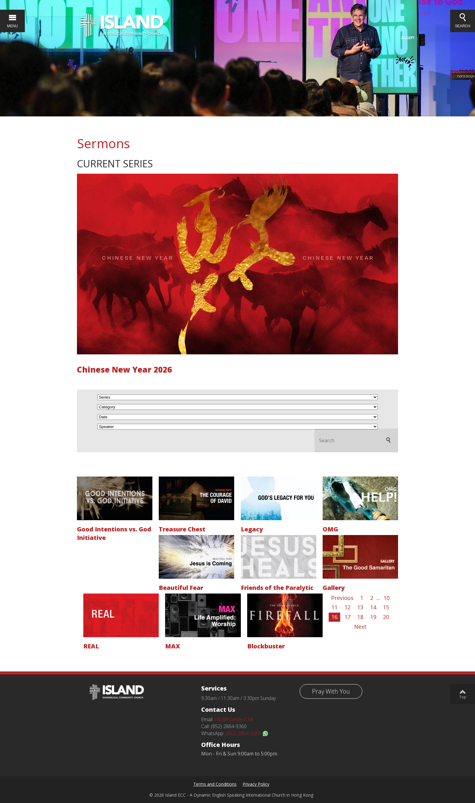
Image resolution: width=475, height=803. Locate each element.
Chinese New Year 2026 (124, 369)
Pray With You (331, 691)
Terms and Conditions (215, 784)
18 (360, 617)
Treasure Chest (182, 529)
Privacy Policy (256, 784)
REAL (91, 646)
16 (334, 617)
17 (347, 617)
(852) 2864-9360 (246, 733)
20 (386, 617)
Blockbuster (266, 646)
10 (387, 597)
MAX (172, 646)
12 (347, 607)
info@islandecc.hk (233, 719)
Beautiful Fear (181, 588)
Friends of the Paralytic (277, 588)
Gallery (334, 588)
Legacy (252, 529)
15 (386, 607)
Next (360, 626)
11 (334, 607)
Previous (342, 597)
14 (373, 607)
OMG (330, 529)
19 (373, 617)
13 (360, 607)
